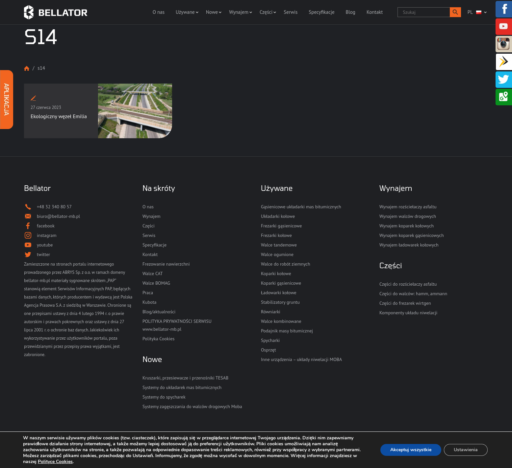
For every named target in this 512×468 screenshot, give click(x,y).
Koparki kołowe (276, 273)
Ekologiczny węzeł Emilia (59, 116)
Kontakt (375, 12)
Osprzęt (268, 350)
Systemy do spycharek (164, 397)
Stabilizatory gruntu (280, 302)
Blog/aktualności (158, 312)
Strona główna (26, 68)
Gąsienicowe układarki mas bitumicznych (301, 207)
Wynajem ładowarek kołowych (409, 245)
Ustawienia (466, 450)
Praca (147, 293)
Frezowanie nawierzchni (166, 264)
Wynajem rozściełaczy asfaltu (407, 207)
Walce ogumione (277, 254)
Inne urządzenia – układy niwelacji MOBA (301, 359)
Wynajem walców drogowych (407, 216)
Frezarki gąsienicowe (281, 226)
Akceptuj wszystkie (410, 450)
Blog (350, 12)
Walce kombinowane (281, 321)
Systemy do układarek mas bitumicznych (181, 387)
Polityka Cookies (158, 339)
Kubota (149, 302)
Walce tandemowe (279, 245)
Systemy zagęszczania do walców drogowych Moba (192, 406)
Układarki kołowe (278, 216)
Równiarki (270, 312)
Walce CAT (152, 273)
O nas (159, 12)
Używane (185, 12)
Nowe (212, 12)
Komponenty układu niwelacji (408, 313)
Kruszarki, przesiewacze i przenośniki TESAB (185, 378)
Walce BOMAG (156, 283)
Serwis (290, 12)
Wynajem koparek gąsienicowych (411, 235)
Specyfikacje (321, 12)
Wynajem (238, 12)
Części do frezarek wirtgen (405, 303)
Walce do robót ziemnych (285, 264)
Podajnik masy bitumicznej (287, 331)
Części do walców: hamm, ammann (413, 294)
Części (266, 12)
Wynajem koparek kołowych (406, 226)
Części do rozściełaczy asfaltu (408, 284)
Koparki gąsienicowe (281, 283)
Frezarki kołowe (276, 235)
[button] (455, 12)
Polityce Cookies (55, 461)
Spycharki (270, 340)
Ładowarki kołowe (278, 293)
